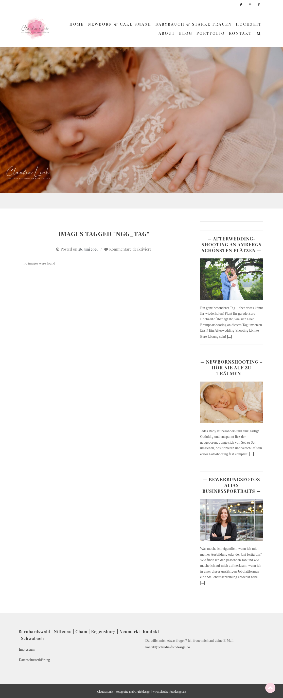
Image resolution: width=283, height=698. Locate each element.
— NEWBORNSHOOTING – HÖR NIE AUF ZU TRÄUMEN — (231, 367)
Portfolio (211, 33)
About (166, 33)
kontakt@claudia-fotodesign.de (167, 647)
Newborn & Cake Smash (119, 24)
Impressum (26, 649)
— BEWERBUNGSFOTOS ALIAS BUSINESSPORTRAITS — (231, 485)
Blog (185, 33)
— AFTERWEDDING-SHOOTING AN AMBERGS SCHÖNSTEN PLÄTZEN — (232, 244)
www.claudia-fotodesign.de (169, 691)
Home (76, 24)
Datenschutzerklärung (34, 660)
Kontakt (240, 33)
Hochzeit (249, 24)
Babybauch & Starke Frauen (193, 24)
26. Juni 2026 (88, 249)
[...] (229, 336)
